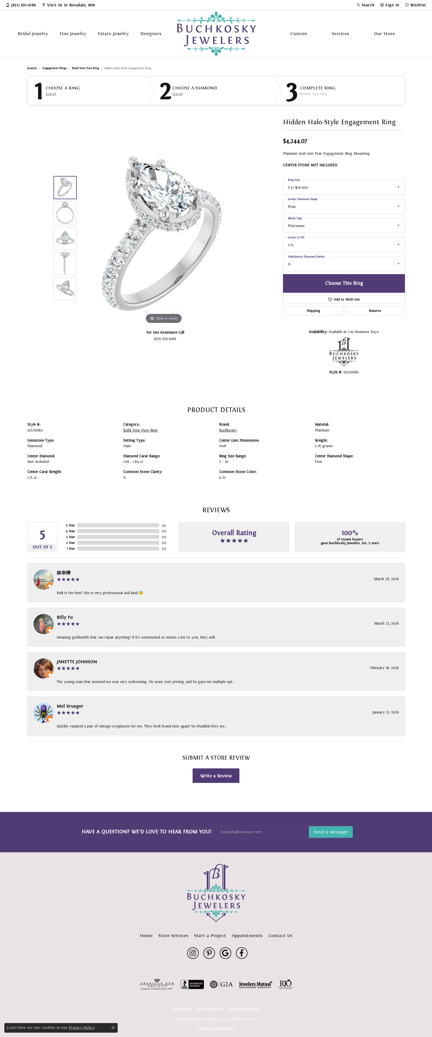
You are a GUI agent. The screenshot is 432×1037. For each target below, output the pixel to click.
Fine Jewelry (73, 33)
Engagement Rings (54, 68)
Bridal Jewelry (33, 33)
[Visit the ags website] (157, 984)
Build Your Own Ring (85, 68)
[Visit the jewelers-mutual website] (255, 984)
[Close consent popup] (113, 1027)
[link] (21, 5)
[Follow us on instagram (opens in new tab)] (193, 953)
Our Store (384, 33)
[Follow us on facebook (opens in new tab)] (242, 953)
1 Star (71, 549)
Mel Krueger (70, 706)
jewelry (32, 68)
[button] (365, 5)
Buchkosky (228, 430)
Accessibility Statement (243, 1009)
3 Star (70, 537)
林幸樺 (64, 572)
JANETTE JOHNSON (77, 661)
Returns (375, 311)
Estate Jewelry (113, 33)
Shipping (313, 311)
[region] (164, 238)
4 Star (70, 531)
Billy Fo (65, 617)
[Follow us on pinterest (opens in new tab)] (209, 953)
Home (146, 935)
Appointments (247, 935)
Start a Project (210, 935)
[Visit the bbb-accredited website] (192, 984)
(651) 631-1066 (165, 339)
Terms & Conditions (209, 1009)
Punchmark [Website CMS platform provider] (225, 1029)
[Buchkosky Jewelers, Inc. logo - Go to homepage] (216, 33)
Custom (298, 33)
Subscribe (331, 832)
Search (51, 94)
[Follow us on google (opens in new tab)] (225, 953)
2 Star (70, 543)
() (164, 525)
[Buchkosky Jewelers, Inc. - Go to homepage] (216, 893)
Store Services (173, 935)
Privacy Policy (182, 1009)
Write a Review (216, 775)
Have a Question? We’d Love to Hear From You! (146, 832)
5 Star (70, 525)
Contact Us (280, 935)
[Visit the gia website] (221, 984)
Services (340, 33)
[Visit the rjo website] (285, 984)
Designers (150, 33)
